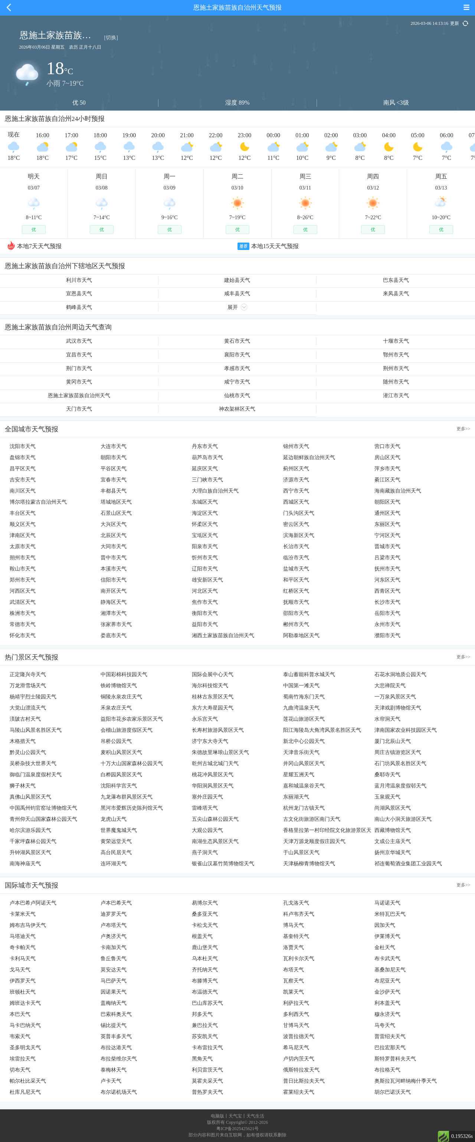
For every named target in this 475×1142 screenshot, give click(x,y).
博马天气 (293, 925)
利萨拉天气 (296, 1003)
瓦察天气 (293, 981)
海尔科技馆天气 (210, 685)
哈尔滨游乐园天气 (30, 830)
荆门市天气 (79, 368)
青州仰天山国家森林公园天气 (43, 819)
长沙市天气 (387, 602)
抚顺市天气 (296, 602)
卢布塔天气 (114, 925)
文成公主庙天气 (392, 841)
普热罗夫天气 (207, 1092)
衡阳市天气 (205, 613)
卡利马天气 (23, 958)
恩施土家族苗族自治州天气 (79, 395)
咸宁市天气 (237, 382)
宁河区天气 (387, 535)
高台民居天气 (116, 852)
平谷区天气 (114, 468)
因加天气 (384, 925)
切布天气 (20, 1070)
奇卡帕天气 (23, 947)
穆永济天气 (387, 1014)
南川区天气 (23, 491)
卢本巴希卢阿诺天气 (33, 903)
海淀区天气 (205, 513)
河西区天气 (23, 591)
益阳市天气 (205, 624)
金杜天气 (384, 947)
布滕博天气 (205, 981)
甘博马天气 (296, 1025)
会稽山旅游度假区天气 (127, 730)
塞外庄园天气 (207, 797)
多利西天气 (296, 1014)
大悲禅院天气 (390, 685)
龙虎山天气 (114, 819)
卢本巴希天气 (116, 903)
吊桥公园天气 (116, 741)
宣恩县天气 (79, 293)
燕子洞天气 (205, 852)
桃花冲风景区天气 (212, 774)
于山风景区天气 (301, 852)
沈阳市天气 (23, 446)
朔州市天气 (23, 557)
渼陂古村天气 (25, 719)
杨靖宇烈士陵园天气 (33, 697)
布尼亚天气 (387, 981)
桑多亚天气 (205, 914)
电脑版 (217, 1116)
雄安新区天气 (207, 580)
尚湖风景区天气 (392, 808)
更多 (463, 428)
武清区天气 (23, 602)
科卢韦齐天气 (298, 914)
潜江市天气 (396, 395)
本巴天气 (20, 1014)
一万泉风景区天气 (395, 697)
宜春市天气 (114, 480)
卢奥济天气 (114, 936)
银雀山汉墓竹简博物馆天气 (223, 863)
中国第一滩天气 (301, 685)
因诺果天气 (114, 992)
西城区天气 (296, 502)
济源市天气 (296, 480)
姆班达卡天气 (25, 1003)
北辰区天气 (114, 535)
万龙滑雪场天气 (28, 685)
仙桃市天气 (237, 395)
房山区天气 (387, 457)
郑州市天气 (23, 580)
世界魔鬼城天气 (119, 830)
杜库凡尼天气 (25, 1092)
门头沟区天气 (298, 513)
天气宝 (235, 1116)
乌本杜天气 (205, 958)
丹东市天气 (205, 446)
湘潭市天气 (114, 613)
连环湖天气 (114, 863)
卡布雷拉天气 (207, 1047)
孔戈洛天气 (296, 903)
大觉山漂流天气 (28, 708)
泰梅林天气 (114, 1070)
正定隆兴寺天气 (28, 674)
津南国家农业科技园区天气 (405, 730)
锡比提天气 (114, 1025)
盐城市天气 (296, 569)
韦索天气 (20, 1036)
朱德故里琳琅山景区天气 (220, 752)
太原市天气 (23, 546)
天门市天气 (79, 409)
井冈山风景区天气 (304, 763)
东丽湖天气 (296, 797)
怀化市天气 (23, 635)
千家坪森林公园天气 (33, 841)
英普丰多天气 (116, 1036)
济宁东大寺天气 (210, 741)
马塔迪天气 (23, 936)
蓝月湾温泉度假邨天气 (400, 786)
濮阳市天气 (387, 635)
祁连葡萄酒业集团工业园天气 (408, 863)
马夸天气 (384, 1025)
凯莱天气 (293, 992)
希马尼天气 (296, 1047)
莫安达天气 (114, 969)
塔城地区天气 (116, 502)
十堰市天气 (396, 341)
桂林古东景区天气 (212, 697)
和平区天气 (296, 580)
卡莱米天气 (23, 914)
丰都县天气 (114, 491)
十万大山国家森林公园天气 (132, 763)
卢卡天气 (111, 1081)
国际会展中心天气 (212, 674)
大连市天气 (114, 446)
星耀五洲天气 (298, 774)
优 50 (79, 102)
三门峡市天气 (207, 480)
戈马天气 (20, 969)
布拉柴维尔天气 (119, 1059)
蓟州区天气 (296, 468)
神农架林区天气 (237, 409)
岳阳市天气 (387, 613)
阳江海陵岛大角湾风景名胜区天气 (322, 730)
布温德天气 (205, 992)
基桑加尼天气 (390, 969)
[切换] (111, 37)
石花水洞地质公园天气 (400, 674)
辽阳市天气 (205, 569)
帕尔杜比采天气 (28, 1081)
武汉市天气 (79, 341)
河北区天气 (205, 591)
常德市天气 (23, 624)
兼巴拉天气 (205, 1025)
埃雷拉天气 (23, 1059)
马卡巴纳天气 (25, 1025)
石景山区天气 (116, 513)
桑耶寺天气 (387, 774)
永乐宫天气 (205, 719)
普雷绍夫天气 (390, 1036)
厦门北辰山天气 (392, 741)
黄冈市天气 (79, 382)
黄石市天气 (237, 341)
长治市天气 (296, 546)
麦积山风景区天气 (121, 752)
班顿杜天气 (23, 992)
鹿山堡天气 (205, 947)
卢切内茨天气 (298, 1059)
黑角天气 (202, 1059)
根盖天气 (202, 936)
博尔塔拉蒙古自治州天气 (38, 502)
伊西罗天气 (23, 981)
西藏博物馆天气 (392, 830)
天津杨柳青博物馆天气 (309, 863)
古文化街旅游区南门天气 (311, 819)
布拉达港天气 (116, 1047)
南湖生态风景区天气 (215, 841)
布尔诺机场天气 (119, 1092)
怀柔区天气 (205, 524)
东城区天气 (205, 502)
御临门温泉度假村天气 (36, 774)
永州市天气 (387, 624)
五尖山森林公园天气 (215, 819)
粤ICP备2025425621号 (237, 1128)
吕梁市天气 (387, 557)
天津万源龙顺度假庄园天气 (314, 841)
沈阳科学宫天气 (119, 786)
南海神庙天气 (25, 863)
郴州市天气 (296, 624)
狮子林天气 (23, 786)
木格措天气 (23, 741)
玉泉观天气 (387, 797)
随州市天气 (396, 382)
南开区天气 (114, 591)
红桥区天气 (296, 591)
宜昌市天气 (79, 355)
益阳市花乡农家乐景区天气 (132, 719)
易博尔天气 (205, 903)
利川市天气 (79, 280)
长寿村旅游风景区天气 (218, 730)
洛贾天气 (293, 947)
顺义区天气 (23, 524)
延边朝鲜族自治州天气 (309, 457)
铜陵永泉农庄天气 (121, 697)
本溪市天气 (114, 569)
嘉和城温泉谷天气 (304, 786)
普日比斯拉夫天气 (304, 1081)
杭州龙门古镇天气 (304, 808)
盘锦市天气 (23, 457)
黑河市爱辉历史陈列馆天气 (132, 808)
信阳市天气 (114, 580)
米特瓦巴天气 (390, 914)
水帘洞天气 (387, 719)
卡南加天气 (114, 947)
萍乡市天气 (387, 468)
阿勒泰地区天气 (301, 635)
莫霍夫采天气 (207, 1081)
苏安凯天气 (205, 1036)
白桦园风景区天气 (121, 774)
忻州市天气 (205, 557)
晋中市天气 (114, 557)
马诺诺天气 (387, 903)
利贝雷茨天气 (207, 1070)
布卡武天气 (387, 958)
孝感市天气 (237, 368)
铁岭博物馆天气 (119, 685)
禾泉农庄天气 (116, 708)
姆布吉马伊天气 (28, 925)
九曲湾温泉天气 (301, 708)
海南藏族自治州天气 (397, 491)
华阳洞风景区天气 (212, 786)
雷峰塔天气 (205, 808)
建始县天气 (237, 280)
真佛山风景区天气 (30, 797)
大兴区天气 (114, 524)
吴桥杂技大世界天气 (33, 763)
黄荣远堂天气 (116, 841)
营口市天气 (387, 446)
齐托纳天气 (205, 969)
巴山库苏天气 (207, 1003)
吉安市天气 (23, 480)
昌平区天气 (23, 468)
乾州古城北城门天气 (215, 763)
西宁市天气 (296, 491)
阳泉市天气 (205, 546)
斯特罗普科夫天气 (395, 1059)
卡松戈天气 (205, 925)
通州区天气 (387, 513)
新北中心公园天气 (304, 741)
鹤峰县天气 (79, 307)
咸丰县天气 (237, 293)
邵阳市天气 (296, 613)
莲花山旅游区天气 (304, 719)
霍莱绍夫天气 (298, 1092)
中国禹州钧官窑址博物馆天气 (43, 808)
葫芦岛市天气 (207, 457)
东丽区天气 (387, 524)
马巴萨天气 (114, 981)
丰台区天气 (23, 513)
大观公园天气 (207, 830)
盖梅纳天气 (114, 1003)
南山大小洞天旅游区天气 (403, 819)
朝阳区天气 (387, 502)
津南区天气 (23, 535)
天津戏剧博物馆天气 (397, 708)
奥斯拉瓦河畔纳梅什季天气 (405, 1081)
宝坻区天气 (205, 535)
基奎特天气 (296, 936)
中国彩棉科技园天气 (124, 674)
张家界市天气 (116, 624)
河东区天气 (387, 580)
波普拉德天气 (298, 1036)
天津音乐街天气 (301, 752)
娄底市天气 (114, 635)
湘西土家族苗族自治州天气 (223, 635)
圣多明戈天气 (25, 1047)
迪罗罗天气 (114, 914)
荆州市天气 (396, 368)
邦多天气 (202, 1014)
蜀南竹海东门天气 (304, 697)
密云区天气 (296, 524)
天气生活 (255, 1116)
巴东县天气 (396, 280)
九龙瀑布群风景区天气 (127, 797)
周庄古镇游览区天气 (397, 752)
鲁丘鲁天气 (114, 958)
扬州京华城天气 (392, 852)
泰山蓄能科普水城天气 (309, 674)
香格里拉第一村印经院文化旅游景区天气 (327, 831)
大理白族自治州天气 (215, 491)
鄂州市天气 (396, 355)
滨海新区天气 (298, 535)
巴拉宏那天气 (390, 1047)
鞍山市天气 (23, 569)
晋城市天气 (387, 546)
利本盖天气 (387, 1003)
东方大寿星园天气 (212, 708)
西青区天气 (387, 591)
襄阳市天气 (237, 355)
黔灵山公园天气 (28, 752)
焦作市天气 (205, 602)
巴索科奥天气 (116, 1014)
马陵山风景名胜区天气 (36, 730)
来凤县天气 (396, 293)
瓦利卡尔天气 (298, 958)
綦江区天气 (387, 480)
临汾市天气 (296, 557)
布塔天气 (293, 969)
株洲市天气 (23, 613)
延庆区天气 (205, 468)
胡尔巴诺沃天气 (392, 1092)
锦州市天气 (296, 446)
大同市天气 (114, 546)
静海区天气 (114, 602)
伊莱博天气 (387, 936)
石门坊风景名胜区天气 (400, 763)
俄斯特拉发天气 (301, 1070)
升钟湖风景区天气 (30, 852)
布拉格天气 (387, 1070)
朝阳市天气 (114, 457)
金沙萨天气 (387, 992)
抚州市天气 (387, 569)
